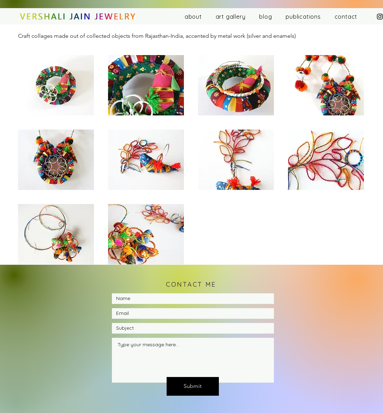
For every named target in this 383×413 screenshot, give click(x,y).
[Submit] (193, 386)
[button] (56, 85)
